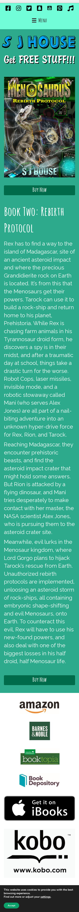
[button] (39, 190)
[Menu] (39, 20)
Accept (11, 905)
